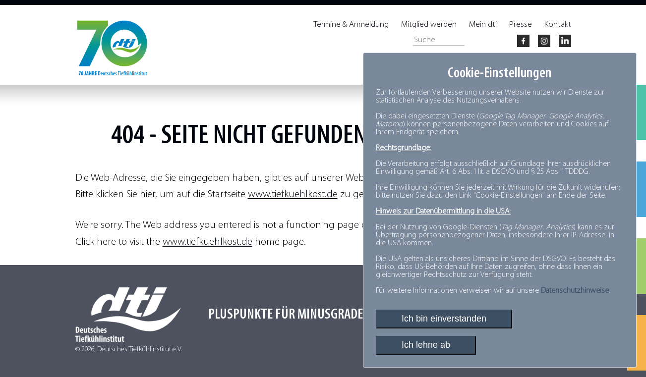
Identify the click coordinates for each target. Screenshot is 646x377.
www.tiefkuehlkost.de (293, 194)
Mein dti (483, 24)
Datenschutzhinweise (575, 291)
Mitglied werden (429, 24)
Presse (520, 24)
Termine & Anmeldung (351, 24)
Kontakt (557, 24)
